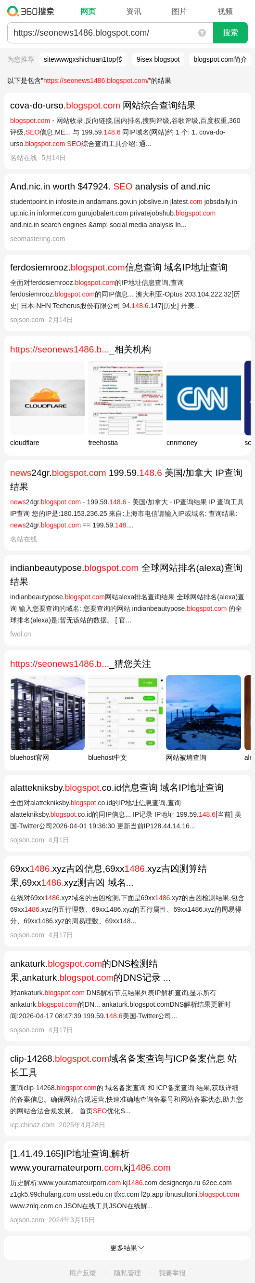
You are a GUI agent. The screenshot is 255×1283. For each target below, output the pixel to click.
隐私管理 (127, 1273)
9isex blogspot (158, 59)
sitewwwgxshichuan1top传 (83, 59)
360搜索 (33, 11)
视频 (225, 11)
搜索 (230, 32)
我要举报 (172, 1273)
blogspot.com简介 (220, 59)
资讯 (133, 11)
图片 (179, 11)
